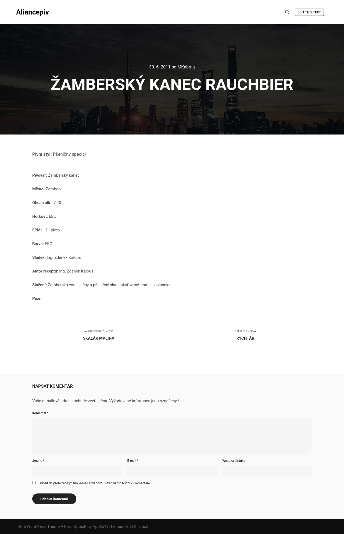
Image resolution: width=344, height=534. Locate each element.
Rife (22, 526)
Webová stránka (233, 461)
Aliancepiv (32, 12)
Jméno (38, 461)
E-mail (132, 461)
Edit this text (309, 12)
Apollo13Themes (107, 526)
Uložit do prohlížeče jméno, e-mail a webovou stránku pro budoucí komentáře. (95, 483)
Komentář (40, 413)
